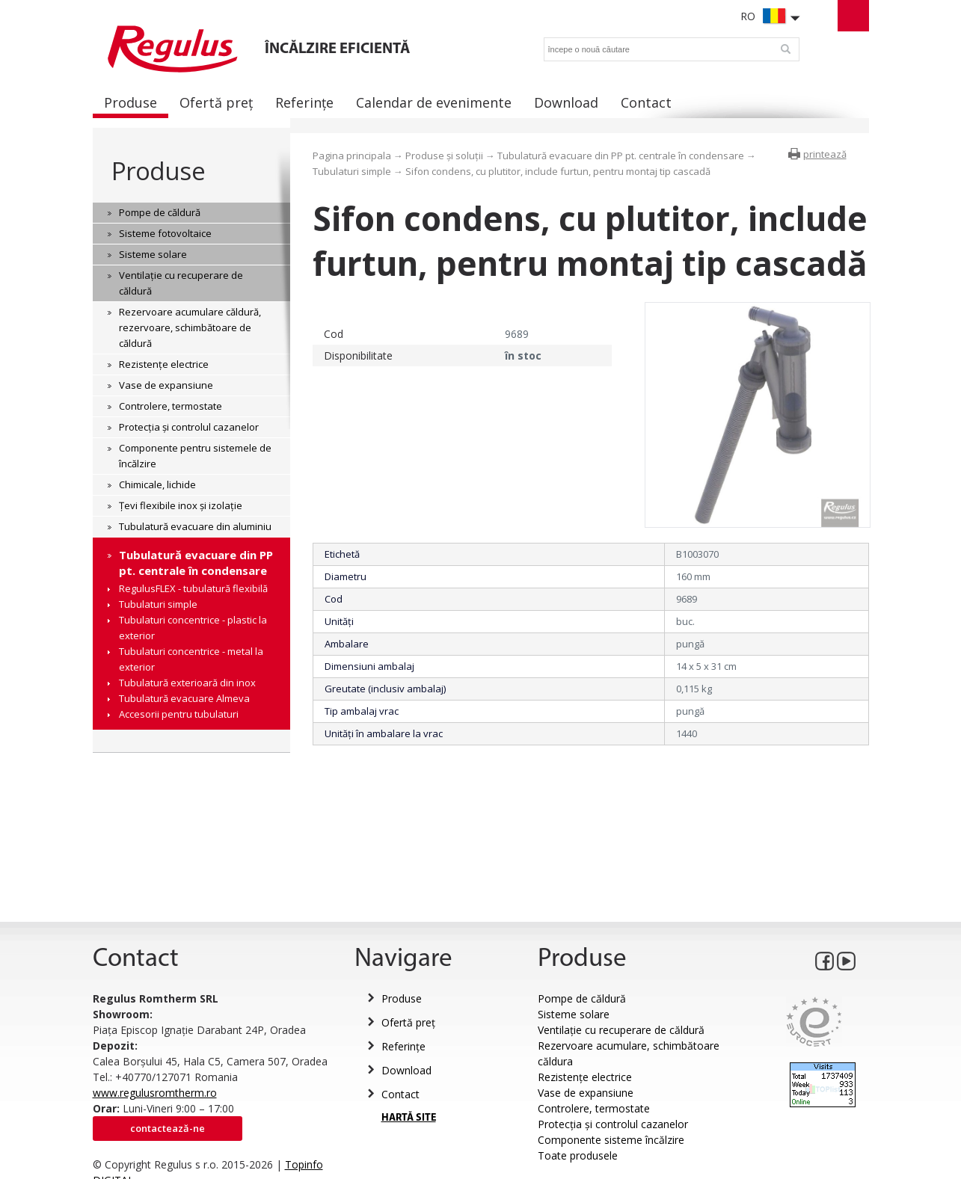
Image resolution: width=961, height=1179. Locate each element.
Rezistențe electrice (585, 1077)
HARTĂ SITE (408, 1118)
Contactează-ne (167, 1128)
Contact (400, 1094)
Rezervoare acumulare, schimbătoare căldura (628, 1053)
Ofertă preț (408, 1022)
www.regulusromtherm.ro (155, 1093)
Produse (158, 171)
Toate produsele (578, 1155)
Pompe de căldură (582, 998)
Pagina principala (352, 155)
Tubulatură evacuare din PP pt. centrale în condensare (620, 155)
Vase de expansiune (585, 1093)
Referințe (403, 1046)
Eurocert (814, 1022)
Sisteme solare (574, 1014)
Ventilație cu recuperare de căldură (621, 1030)
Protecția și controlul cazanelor (613, 1124)
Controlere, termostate (594, 1108)
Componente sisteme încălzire (611, 1140)
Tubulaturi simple (352, 171)
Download (406, 1070)
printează (825, 154)
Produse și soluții (444, 155)
